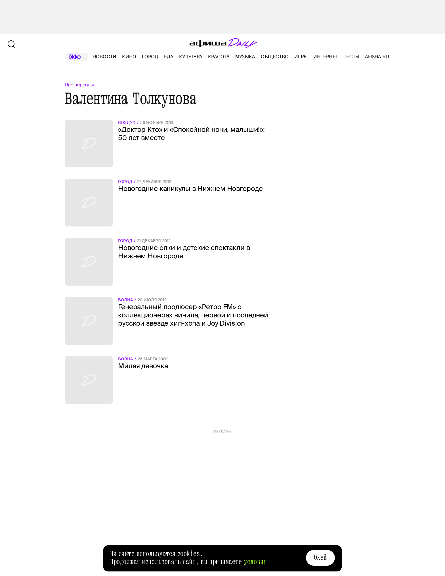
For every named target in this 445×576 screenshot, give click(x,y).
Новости (105, 57)
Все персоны (79, 85)
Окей (320, 557)
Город (150, 57)
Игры (301, 57)
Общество (275, 57)
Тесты (351, 57)
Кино (129, 57)
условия (255, 562)
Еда (169, 57)
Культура (190, 57)
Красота (219, 57)
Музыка (245, 57)
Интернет (325, 57)
